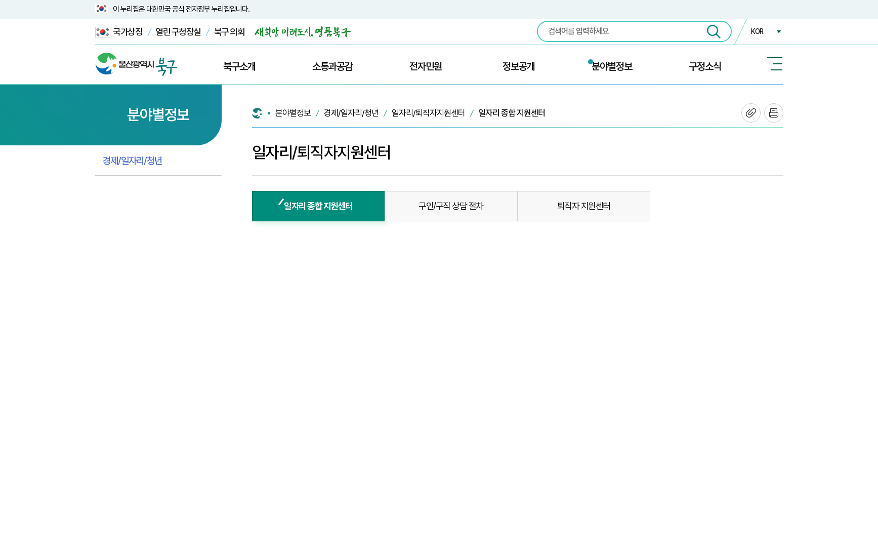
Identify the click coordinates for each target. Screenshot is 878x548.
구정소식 (705, 66)
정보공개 (519, 66)
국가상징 (119, 32)
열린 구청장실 (178, 31)
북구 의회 (229, 31)
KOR (757, 31)
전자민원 (425, 66)
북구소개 (239, 66)
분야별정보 (612, 66)
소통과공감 (332, 66)
